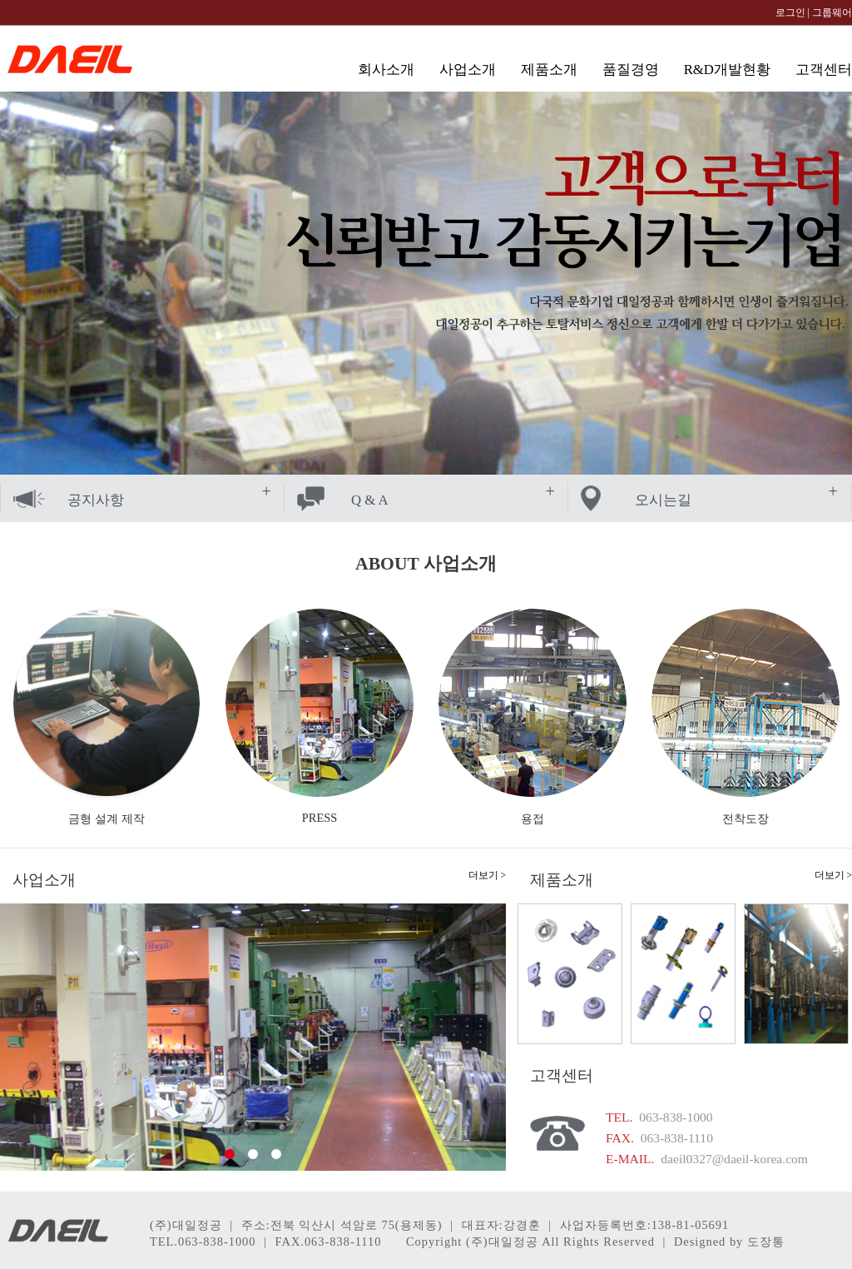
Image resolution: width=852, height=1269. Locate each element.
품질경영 (630, 69)
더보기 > (487, 875)
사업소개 (467, 69)
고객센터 (823, 69)
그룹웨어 (832, 12)
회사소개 (386, 69)
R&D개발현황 (727, 69)
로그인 (790, 12)
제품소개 (549, 69)
